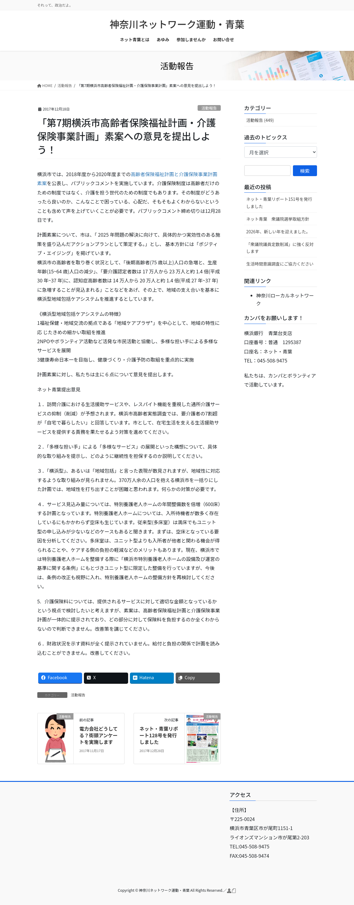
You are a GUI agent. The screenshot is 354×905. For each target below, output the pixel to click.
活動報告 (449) (260, 120)
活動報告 (209, 108)
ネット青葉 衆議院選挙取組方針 (277, 219)
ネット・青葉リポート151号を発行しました (279, 202)
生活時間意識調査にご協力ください (280, 264)
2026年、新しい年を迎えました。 (278, 232)
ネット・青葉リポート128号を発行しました (159, 735)
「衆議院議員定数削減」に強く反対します (280, 247)
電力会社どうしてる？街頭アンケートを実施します (98, 735)
